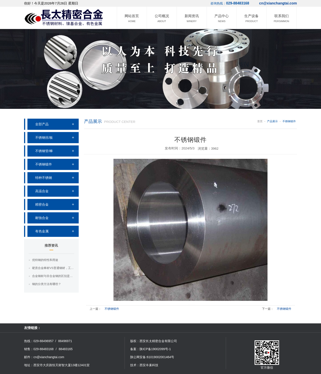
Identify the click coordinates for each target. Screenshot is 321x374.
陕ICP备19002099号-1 (155, 349)
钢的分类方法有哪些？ (46, 284)
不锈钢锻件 (43, 164)
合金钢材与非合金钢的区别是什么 (53, 276)
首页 (260, 121)
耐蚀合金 (42, 218)
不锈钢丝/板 (44, 137)
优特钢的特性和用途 (45, 260)
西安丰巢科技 (149, 365)
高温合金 (42, 191)
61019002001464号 (160, 357)
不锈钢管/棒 (44, 151)
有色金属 (42, 231)
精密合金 (42, 204)
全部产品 (42, 124)
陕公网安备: (138, 357)
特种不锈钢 (43, 178)
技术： (135, 365)
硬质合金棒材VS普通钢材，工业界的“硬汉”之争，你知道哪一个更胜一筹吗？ (53, 268)
